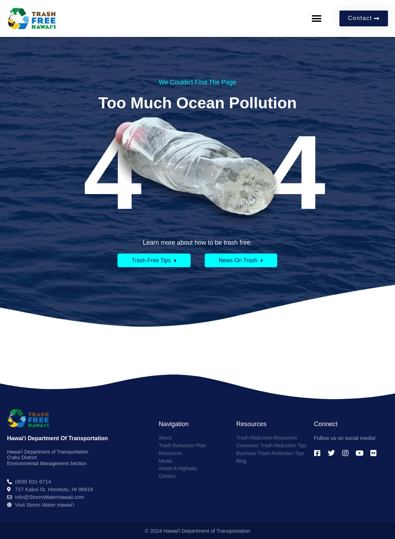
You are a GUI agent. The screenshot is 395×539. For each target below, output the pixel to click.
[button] (316, 18)
